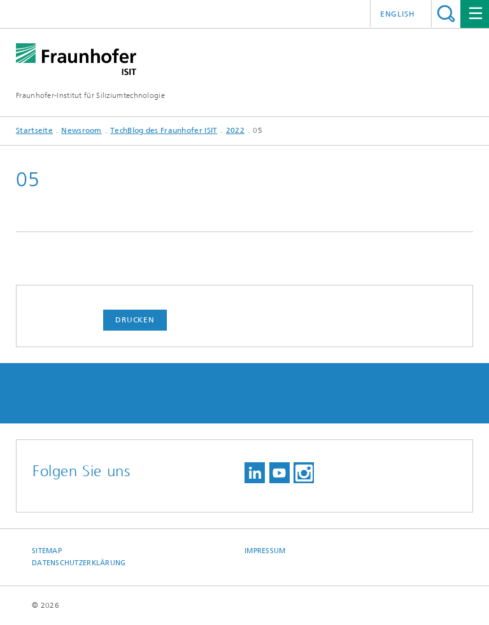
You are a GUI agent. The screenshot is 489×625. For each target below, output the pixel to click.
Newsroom (81, 130)
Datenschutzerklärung (79, 563)
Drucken (135, 319)
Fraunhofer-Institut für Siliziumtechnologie (90, 95)
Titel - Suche (446, 13)
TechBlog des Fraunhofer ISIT (163, 130)
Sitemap (47, 551)
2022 (235, 130)
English (397, 14)
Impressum (264, 551)
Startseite (34, 130)
